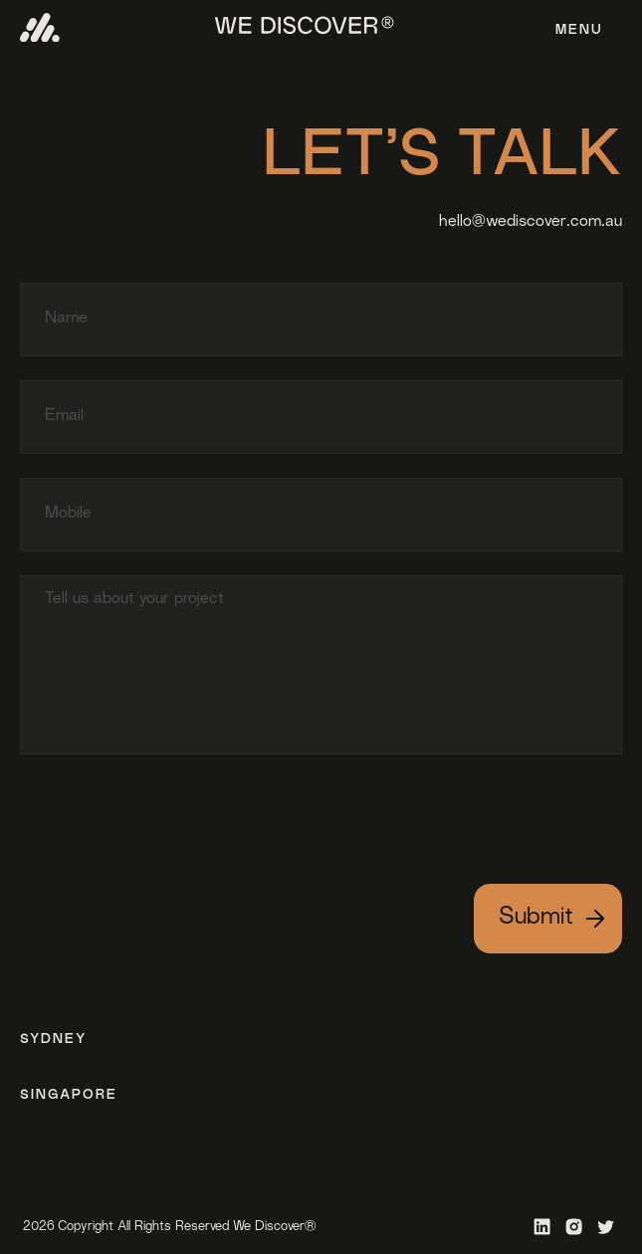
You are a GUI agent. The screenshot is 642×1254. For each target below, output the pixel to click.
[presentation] (171, 813)
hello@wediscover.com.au (530, 222)
